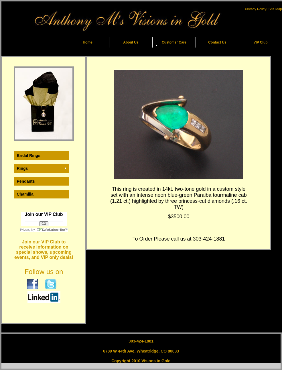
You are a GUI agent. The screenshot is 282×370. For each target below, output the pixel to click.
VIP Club (260, 42)
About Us (130, 42)
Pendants (26, 181)
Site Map (275, 9)
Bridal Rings (28, 155)
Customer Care (174, 42)
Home (87, 42)
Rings (22, 168)
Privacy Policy (255, 9)
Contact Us (217, 42)
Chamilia (25, 194)
